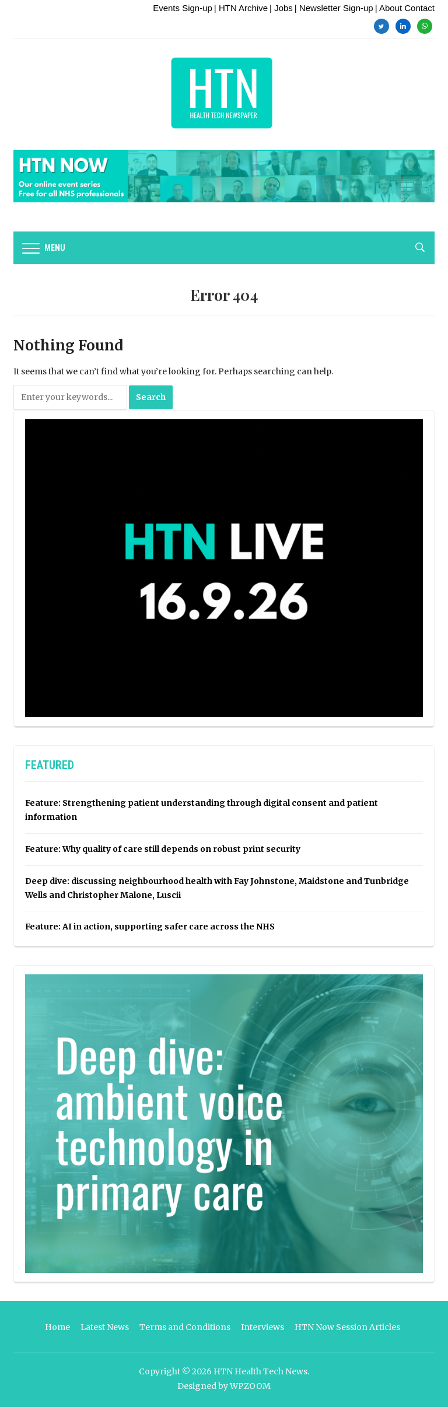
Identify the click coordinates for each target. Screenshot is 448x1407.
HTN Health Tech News (260, 1371)
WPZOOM (250, 1386)
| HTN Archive (241, 8)
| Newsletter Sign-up (334, 8)
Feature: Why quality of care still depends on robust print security (162, 849)
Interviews (262, 1327)
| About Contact (405, 8)
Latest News (104, 1327)
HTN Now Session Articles (347, 1327)
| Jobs (281, 8)
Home (57, 1327)
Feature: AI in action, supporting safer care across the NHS (150, 926)
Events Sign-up (182, 8)
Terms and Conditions (184, 1327)
